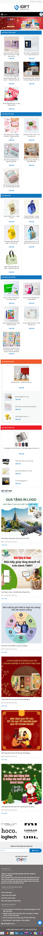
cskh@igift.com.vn (9, 923)
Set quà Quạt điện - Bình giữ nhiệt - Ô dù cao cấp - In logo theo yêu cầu (11, 54)
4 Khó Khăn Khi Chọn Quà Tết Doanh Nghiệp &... (16, 699)
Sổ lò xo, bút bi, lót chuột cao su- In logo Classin (11, 298)
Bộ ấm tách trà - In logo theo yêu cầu (21, 382)
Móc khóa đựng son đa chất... (24, 471)
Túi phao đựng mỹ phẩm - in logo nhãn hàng (31, 160)
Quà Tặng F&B (6, 195)
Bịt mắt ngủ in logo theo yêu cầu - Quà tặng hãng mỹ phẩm (11, 186)
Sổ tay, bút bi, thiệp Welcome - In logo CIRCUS (31, 298)
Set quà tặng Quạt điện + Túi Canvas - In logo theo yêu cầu (11, 79)
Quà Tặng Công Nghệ (8, 32)
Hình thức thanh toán (8, 898)
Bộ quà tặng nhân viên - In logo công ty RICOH (11, 104)
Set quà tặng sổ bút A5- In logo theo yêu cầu (31, 323)
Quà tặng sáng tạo (8, 427)
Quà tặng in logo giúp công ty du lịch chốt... (15, 538)
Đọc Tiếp (4, 545)
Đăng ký (39, 1)
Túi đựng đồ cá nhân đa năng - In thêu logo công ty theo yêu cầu (21, 448)
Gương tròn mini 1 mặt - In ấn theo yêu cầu (31, 135)
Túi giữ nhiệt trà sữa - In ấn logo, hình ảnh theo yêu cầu (31, 242)
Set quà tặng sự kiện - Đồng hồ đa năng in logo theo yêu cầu (31, 79)
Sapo (35, 929)
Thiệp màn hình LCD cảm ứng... (24, 461)
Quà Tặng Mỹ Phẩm (8, 114)
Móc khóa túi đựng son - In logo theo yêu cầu (11, 160)
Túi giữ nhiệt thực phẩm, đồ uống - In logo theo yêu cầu (11, 267)
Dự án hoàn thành (8, 361)
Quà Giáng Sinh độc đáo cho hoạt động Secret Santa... (18, 807)
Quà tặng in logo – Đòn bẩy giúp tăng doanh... (15, 592)
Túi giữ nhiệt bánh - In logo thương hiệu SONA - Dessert (31, 217)
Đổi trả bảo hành (6, 892)
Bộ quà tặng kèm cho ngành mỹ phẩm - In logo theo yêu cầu (11, 136)
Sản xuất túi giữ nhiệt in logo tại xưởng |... (15, 646)
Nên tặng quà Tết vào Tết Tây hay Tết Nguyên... (16, 753)
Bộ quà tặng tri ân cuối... (22, 397)
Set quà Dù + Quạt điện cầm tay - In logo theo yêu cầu (31, 54)
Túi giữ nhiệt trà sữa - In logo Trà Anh (11, 217)
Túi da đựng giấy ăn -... (22, 481)
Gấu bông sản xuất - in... (22, 416)
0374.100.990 (25, 920)
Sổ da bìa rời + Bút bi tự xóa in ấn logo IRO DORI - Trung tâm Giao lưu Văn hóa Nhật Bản (11, 349)
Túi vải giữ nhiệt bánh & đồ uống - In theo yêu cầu (11, 242)
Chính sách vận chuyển (8, 895)
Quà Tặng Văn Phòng (8, 277)
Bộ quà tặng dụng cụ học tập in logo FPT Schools (11, 323)
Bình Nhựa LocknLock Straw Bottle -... (26, 406)
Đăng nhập (33, 1)
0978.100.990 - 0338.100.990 (11, 920)
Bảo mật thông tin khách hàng (11, 901)
